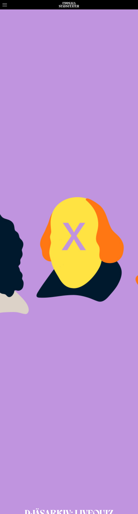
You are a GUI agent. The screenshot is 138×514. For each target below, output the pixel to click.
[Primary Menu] (5, 5)
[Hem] (69, 4)
